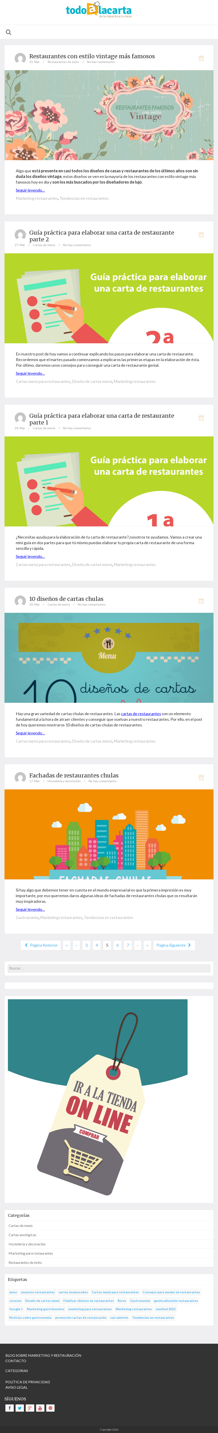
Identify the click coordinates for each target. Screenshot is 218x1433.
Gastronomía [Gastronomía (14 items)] (140, 1300)
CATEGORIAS (16, 1370)
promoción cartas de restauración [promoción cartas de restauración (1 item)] (80, 1317)
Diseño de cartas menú (92, 381)
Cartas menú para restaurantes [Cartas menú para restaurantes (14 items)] (115, 1292)
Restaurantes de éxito (63, 62)
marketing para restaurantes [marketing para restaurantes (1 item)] (90, 1309)
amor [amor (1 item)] (13, 1292)
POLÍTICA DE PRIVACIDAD (27, 1382)
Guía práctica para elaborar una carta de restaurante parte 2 (101, 236)
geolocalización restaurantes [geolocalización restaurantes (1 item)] (176, 1300)
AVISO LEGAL (16, 1387)
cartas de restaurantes (141, 713)
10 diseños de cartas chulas (66, 598)
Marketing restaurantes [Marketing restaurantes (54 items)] (134, 1309)
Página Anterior (41, 945)
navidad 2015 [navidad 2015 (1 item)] (166, 1309)
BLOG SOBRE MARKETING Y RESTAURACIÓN (43, 1355)
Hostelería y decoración (64, 781)
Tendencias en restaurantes (84, 198)
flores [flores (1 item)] (122, 1300)
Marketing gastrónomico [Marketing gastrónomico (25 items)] (45, 1309)
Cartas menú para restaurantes (43, 381)
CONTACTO (15, 1361)
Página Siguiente (174, 945)
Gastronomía (27, 917)
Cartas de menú (44, 245)
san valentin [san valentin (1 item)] (119, 1317)
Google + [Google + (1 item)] (16, 1309)
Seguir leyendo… (30, 190)
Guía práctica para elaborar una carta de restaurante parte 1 (101, 419)
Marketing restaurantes (37, 198)
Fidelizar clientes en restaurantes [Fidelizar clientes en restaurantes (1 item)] (88, 1300)
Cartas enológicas (22, 1235)
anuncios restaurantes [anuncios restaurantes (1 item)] (38, 1292)
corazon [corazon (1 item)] (15, 1300)
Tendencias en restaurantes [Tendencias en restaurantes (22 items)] (153, 1317)
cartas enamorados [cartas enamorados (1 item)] (73, 1292)
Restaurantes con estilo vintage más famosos (92, 56)
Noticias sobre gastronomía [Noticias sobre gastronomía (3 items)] (30, 1317)
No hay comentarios (101, 62)
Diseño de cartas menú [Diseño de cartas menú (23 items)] (42, 1300)
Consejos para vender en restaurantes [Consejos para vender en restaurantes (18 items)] (171, 1292)
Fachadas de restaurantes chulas (74, 775)
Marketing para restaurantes (31, 1253)
